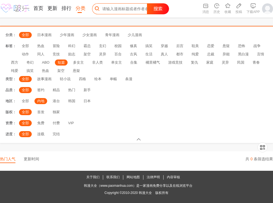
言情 (260, 54)
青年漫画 (112, 35)
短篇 (61, 62)
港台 (56, 101)
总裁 (210, 54)
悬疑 (226, 46)
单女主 (116, 62)
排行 (66, 8)
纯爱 (195, 54)
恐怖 (241, 46)
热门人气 (7, 159)
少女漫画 (89, 35)
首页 (38, 8)
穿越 (164, 46)
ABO (45, 62)
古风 (133, 54)
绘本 (97, 79)
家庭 (209, 62)
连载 (40, 134)
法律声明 (153, 177)
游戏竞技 (175, 62)
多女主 (78, 62)
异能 (226, 54)
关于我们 (93, 177)
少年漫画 (67, 35)
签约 (40, 90)
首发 (40, 112)
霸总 (87, 46)
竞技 (56, 54)
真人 (164, 54)
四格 (82, 79)
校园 (118, 46)
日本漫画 (44, 35)
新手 (87, 90)
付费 (56, 123)
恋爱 (210, 46)
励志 (71, 54)
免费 (40, 123)
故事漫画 (44, 79)
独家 (56, 112)
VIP (71, 123)
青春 (256, 62)
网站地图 (133, 177)
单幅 (113, 79)
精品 (56, 90)
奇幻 (30, 62)
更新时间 (31, 159)
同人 (40, 54)
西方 (14, 62)
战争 (257, 46)
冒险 (56, 46)
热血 (40, 46)
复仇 (194, 62)
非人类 (97, 62)
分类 (80, 8)
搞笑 (148, 46)
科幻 (71, 46)
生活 (148, 54)
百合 (118, 54)
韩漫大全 (145, 193)
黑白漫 (243, 54)
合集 (133, 62)
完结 (56, 134)
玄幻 (102, 46)
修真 (133, 46)
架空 (87, 54)
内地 (40, 101)
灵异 (102, 54)
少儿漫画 (135, 35)
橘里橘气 (153, 62)
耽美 (195, 46)
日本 (87, 101)
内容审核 (173, 177)
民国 (240, 62)
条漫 (128, 79)
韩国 (71, 101)
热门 (71, 90)
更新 (52, 8)
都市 (179, 54)
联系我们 (113, 177)
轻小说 (65, 79)
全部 (25, 35)
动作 (25, 54)
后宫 (179, 46)
